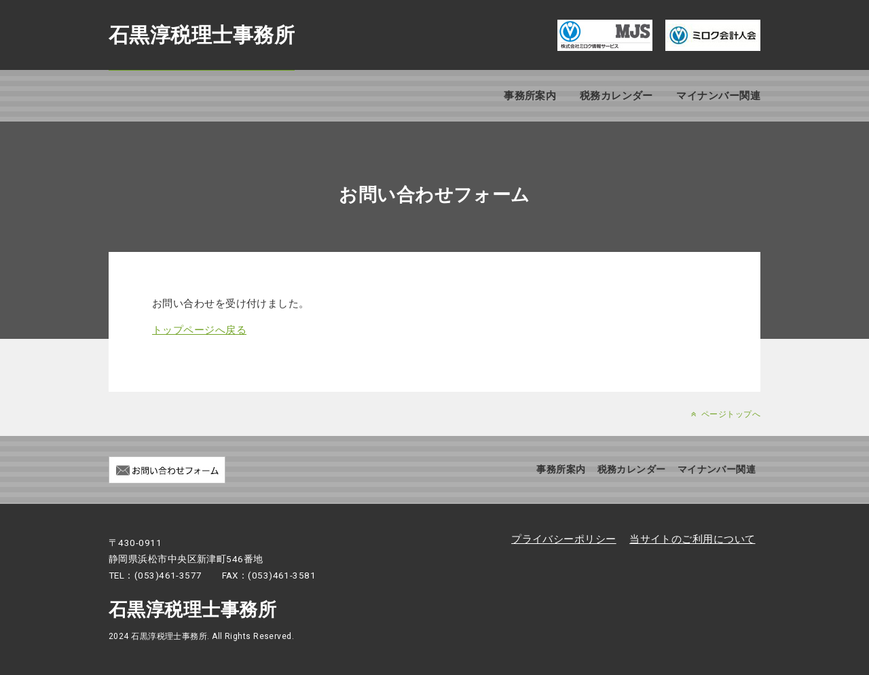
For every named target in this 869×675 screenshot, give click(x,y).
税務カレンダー (616, 96)
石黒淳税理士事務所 (202, 35)
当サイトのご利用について (692, 539)
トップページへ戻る (199, 330)
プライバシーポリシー (563, 539)
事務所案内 (530, 96)
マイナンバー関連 (718, 96)
